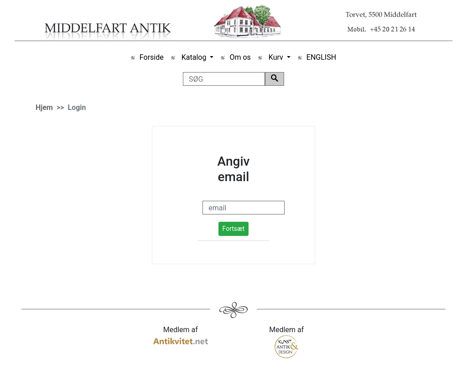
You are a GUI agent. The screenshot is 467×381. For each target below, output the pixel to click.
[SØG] (224, 79)
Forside (152, 57)
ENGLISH (321, 57)
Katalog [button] (194, 57)
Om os (239, 57)
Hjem (44, 107)
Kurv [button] (276, 57)
